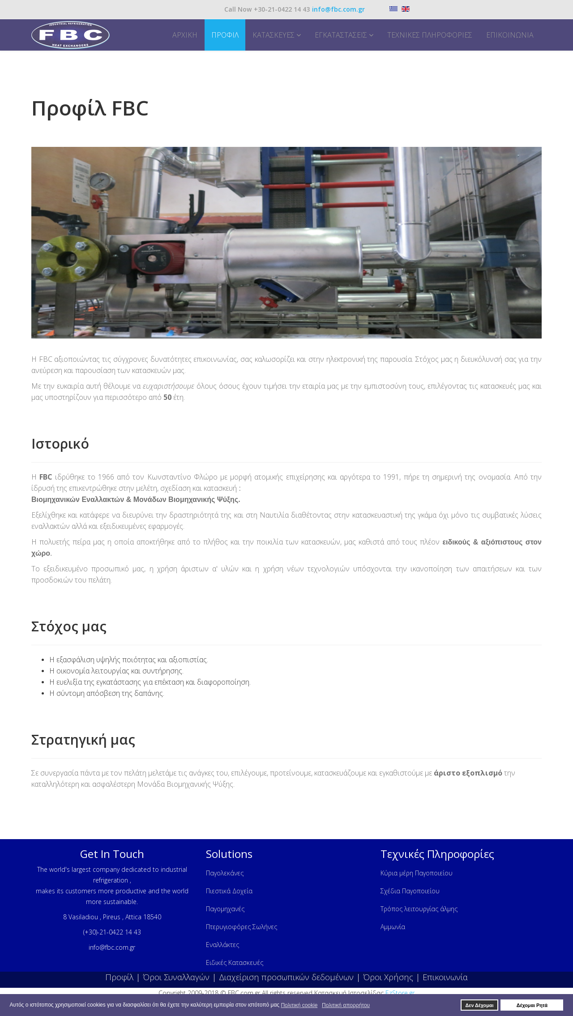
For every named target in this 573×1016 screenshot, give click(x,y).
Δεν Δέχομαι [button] (480, 1005)
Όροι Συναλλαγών (176, 976)
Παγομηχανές (225, 909)
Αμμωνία (393, 926)
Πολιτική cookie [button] (299, 1005)
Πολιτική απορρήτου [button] (346, 1005)
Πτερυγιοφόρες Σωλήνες (241, 926)
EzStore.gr (400, 993)
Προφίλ (225, 35)
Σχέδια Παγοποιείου (410, 891)
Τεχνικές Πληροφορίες (429, 35)
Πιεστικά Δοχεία (229, 891)
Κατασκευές (273, 35)
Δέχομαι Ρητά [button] (532, 1005)
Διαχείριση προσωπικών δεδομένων (286, 976)
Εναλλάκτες (222, 944)
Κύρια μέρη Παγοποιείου (417, 873)
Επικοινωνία (510, 35)
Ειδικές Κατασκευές (234, 962)
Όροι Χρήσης (388, 976)
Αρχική (184, 35)
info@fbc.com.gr (338, 9)
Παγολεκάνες (225, 873)
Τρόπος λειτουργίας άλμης (419, 909)
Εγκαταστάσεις (341, 35)
